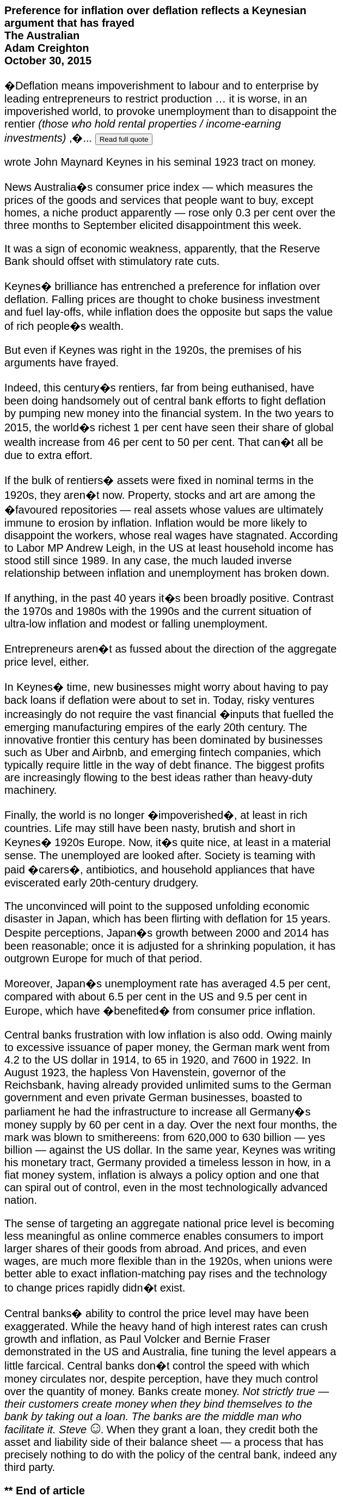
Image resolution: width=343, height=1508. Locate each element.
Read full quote (124, 139)
